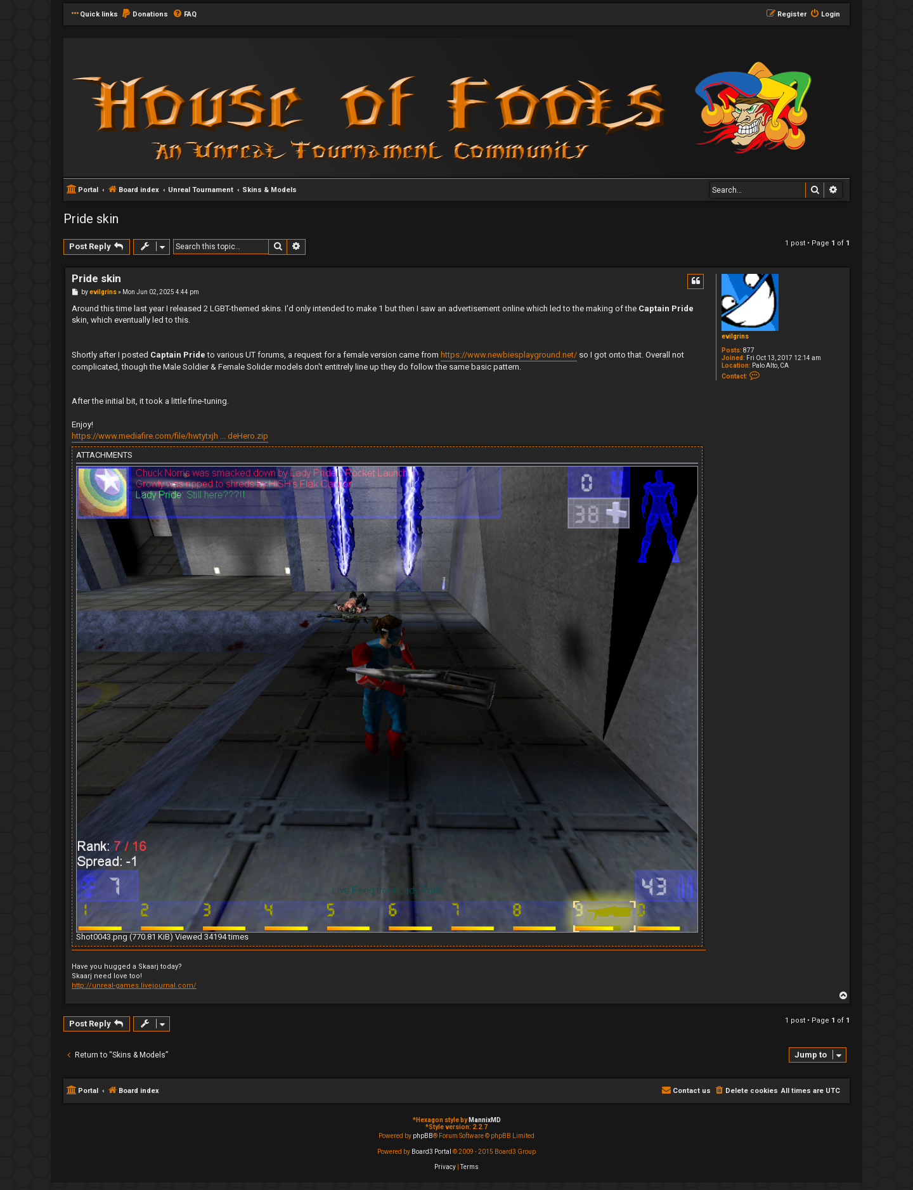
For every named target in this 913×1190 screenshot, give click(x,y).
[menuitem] (144, 14)
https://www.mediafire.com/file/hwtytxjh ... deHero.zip (170, 436)
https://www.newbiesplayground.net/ (509, 354)
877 (748, 350)
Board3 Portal (431, 1151)
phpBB (423, 1135)
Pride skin (91, 218)
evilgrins (735, 336)
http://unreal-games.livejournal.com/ (134, 985)
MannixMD (485, 1119)
